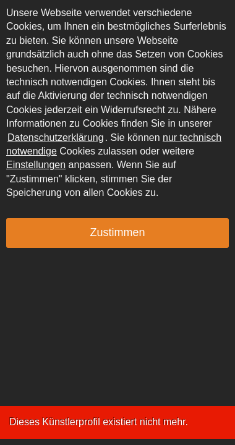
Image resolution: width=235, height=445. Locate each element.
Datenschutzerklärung (55, 137)
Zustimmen (117, 232)
